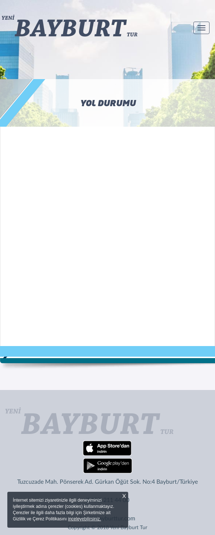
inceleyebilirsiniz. (84, 518)
